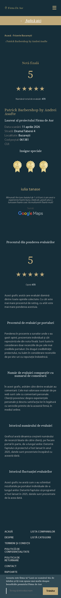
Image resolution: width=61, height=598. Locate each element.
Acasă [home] (8, 36)
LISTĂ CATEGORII (41, 537)
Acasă (9, 531)
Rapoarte (11, 572)
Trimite (50, 591)
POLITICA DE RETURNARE (12, 559)
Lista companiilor (43, 531)
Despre (9, 537)
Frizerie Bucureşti (22, 36)
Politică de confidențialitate (17, 550)
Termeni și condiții (17, 543)
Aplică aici (30, 21)
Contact (10, 566)
